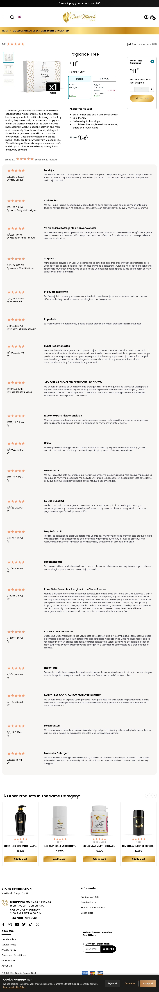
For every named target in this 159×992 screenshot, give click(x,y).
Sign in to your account (93, 907)
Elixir (20, 842)
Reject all (112, 983)
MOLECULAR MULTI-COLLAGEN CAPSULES (99, 846)
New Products (88, 902)
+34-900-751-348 (23, 918)
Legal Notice (8, 960)
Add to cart (142, 98)
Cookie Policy (9, 939)
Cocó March (99, 842)
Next (154, 795)
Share (80, 137)
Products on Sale (90, 897)
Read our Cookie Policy (14, 987)
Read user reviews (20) (142, 44)
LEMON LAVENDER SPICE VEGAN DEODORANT (138, 846)
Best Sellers (87, 912)
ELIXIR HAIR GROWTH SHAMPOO (20, 846)
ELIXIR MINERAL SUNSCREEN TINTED (59, 846)
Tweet (85, 137)
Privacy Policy (9, 950)
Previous (147, 795)
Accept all (148, 983)
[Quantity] (142, 89)
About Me (7, 965)
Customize (130, 983)
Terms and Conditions (14, 955)
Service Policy (9, 944)
